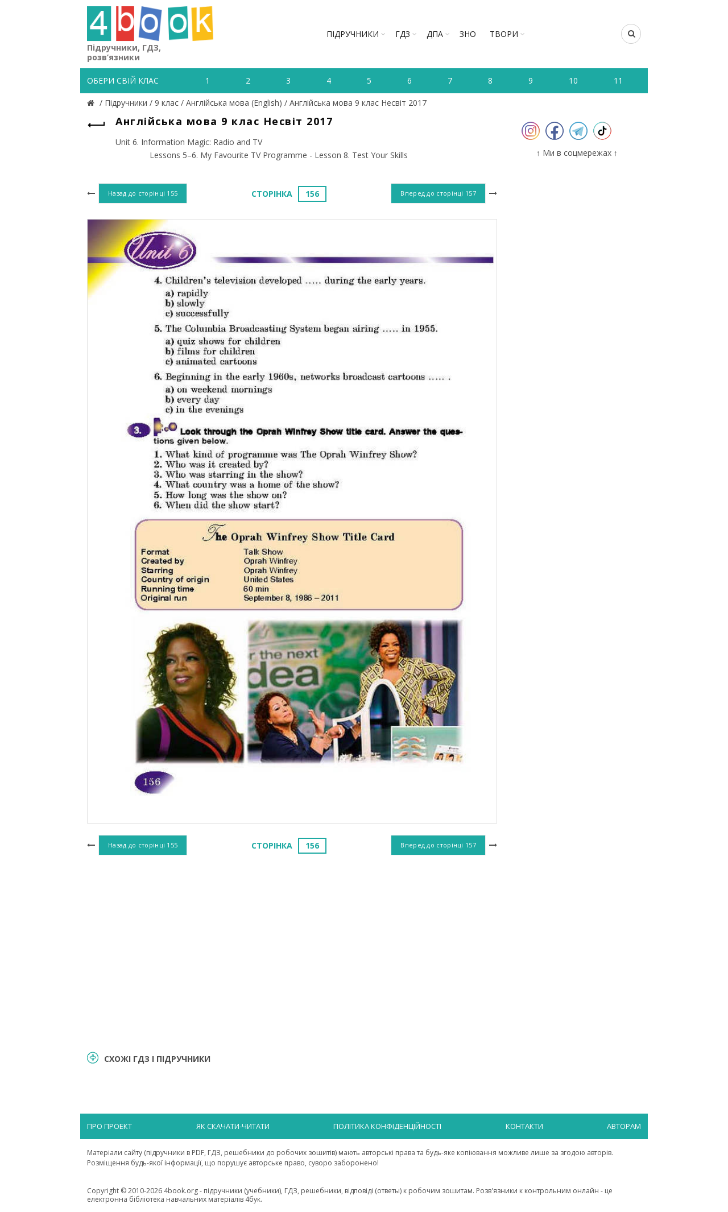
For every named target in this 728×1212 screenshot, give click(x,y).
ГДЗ (402, 33)
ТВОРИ (504, 33)
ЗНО (468, 33)
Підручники (352, 33)
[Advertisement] (292, 951)
